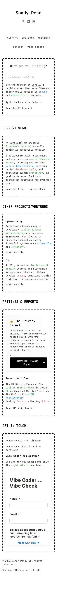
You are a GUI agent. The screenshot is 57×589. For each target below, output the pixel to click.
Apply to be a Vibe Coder (24, 102)
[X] (23, 22)
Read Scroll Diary (19, 108)
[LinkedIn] (28, 22)
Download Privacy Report (31, 362)
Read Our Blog (15, 189)
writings (44, 37)
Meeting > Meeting (28, 401)
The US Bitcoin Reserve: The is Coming (27, 386)
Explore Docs (36, 189)
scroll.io (12, 450)
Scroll (36, 84)
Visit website (15, 252)
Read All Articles (19, 408)
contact (18, 46)
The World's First (20, 396)
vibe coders (35, 46)
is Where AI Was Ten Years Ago (28, 391)
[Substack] (33, 22)
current (12, 37)
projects (28, 37)
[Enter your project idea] (28, 77)
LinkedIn (35, 440)
